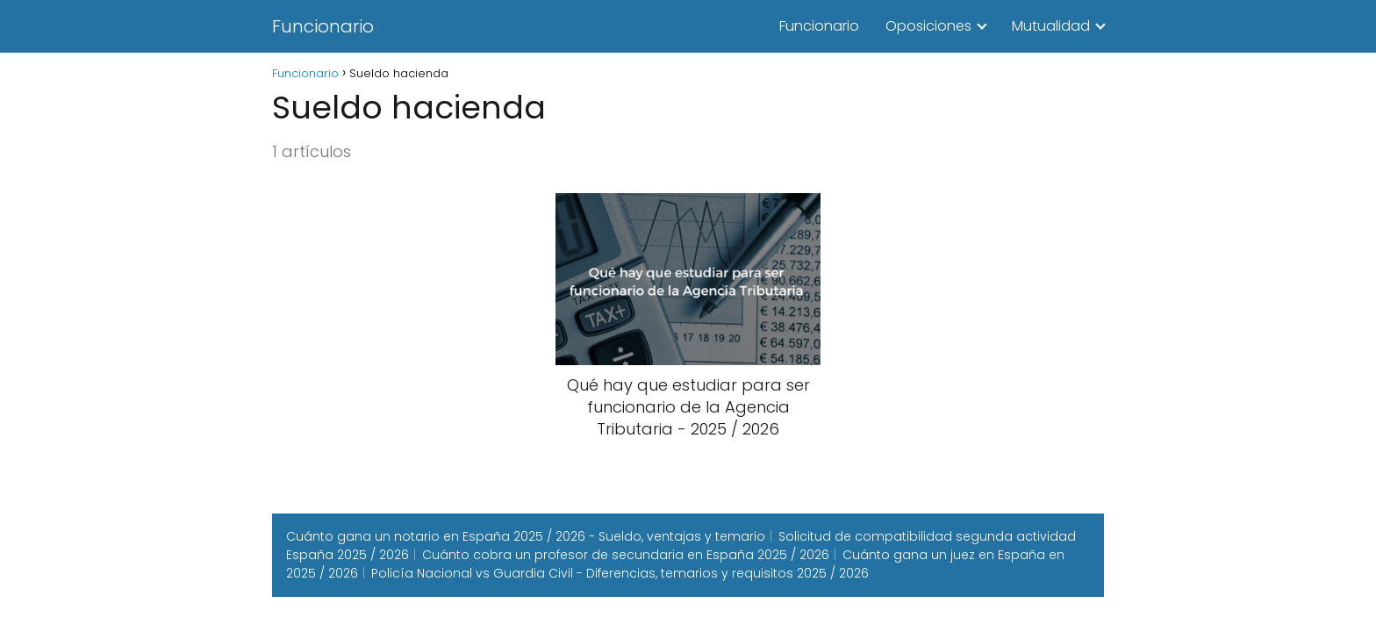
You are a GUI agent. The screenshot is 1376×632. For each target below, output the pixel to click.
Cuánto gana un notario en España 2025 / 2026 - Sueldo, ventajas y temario (525, 536)
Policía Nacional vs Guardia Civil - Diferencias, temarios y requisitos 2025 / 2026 (620, 573)
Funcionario (323, 26)
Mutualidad (1051, 26)
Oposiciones (928, 26)
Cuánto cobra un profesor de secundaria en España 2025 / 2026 (625, 555)
